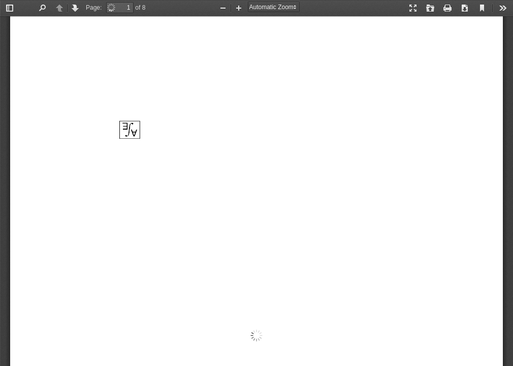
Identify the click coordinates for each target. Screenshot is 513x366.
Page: (94, 7)
